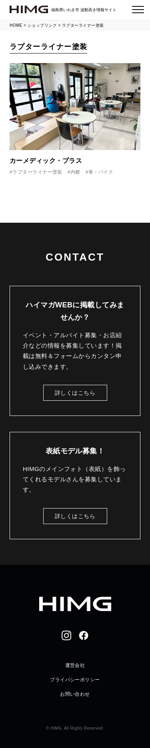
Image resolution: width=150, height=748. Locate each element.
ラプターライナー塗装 (37, 172)
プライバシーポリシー (75, 680)
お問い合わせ (75, 694)
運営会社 (75, 665)
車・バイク (100, 172)
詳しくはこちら (75, 393)
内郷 (75, 172)
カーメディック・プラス (46, 160)
